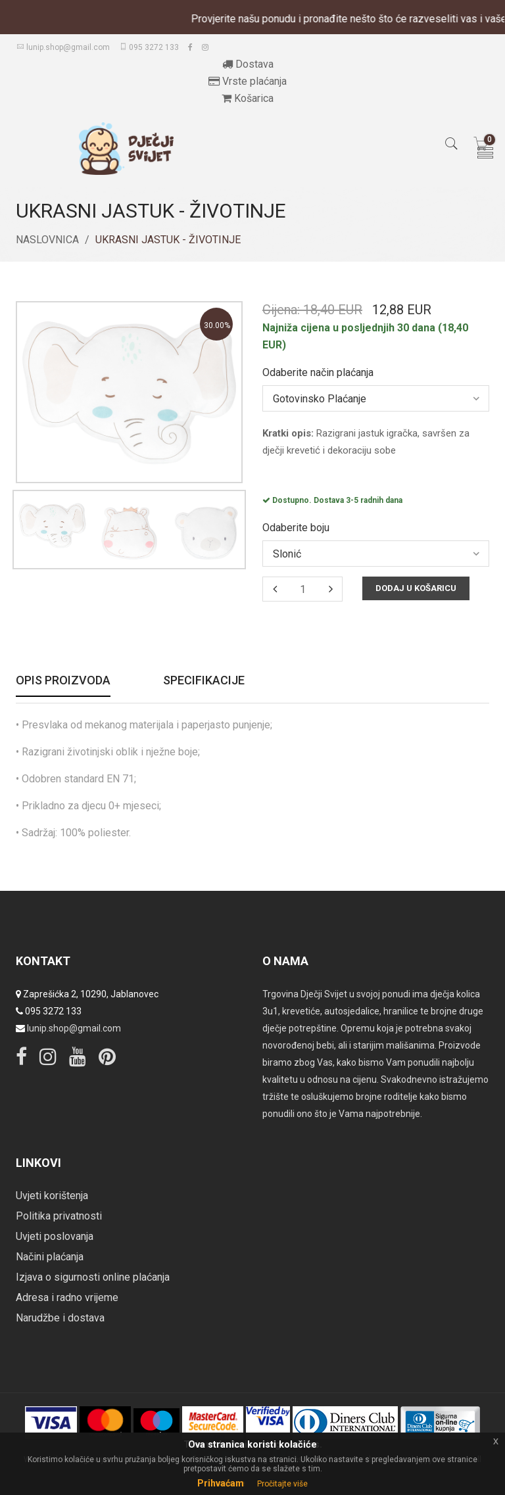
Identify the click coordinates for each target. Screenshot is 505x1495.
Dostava (248, 64)
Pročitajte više (282, 1483)
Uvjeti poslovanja (54, 1236)
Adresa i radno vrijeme (67, 1297)
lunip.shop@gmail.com (63, 47)
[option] (52, 526)
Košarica (248, 98)
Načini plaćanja (50, 1256)
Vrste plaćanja (247, 81)
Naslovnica (47, 239)
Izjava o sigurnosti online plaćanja (93, 1277)
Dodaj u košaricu (415, 588)
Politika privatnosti (59, 1216)
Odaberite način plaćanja (317, 373)
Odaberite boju (295, 528)
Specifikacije (204, 681)
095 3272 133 (149, 47)
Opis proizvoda (63, 681)
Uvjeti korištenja (52, 1195)
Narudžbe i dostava (60, 1318)
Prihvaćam (220, 1483)
